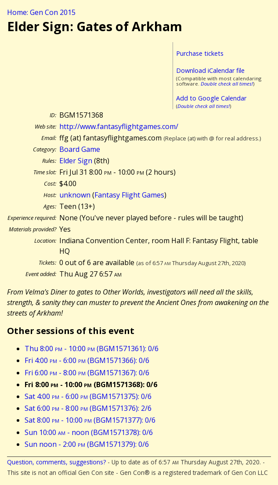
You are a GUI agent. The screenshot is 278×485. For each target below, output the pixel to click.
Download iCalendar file (210, 70)
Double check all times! (227, 83)
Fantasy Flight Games (129, 195)
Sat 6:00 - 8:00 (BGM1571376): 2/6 (88, 408)
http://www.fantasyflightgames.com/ (118, 126)
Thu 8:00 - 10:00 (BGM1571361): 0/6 (92, 348)
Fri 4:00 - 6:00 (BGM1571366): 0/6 (87, 360)
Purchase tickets (200, 53)
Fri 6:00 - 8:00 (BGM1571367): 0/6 (87, 372)
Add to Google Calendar (211, 98)
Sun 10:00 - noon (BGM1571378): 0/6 (89, 432)
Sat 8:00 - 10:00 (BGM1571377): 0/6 (90, 420)
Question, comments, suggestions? (56, 462)
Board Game (79, 149)
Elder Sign (75, 160)
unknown (74, 195)
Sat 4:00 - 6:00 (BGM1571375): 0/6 (88, 396)
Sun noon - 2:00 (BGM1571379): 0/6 (87, 444)
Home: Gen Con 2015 (41, 12)
